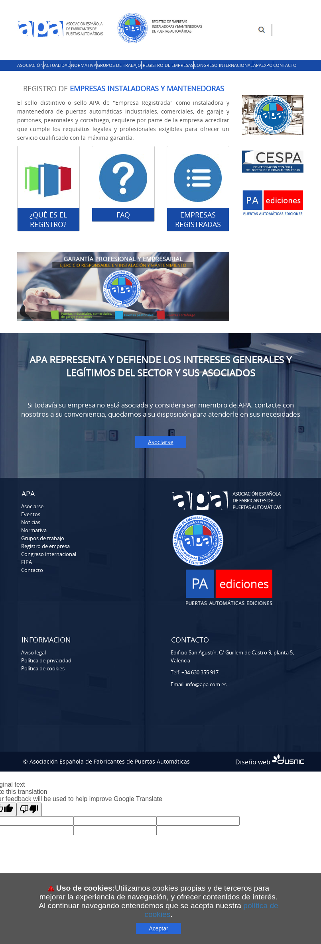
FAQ (123, 214)
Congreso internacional (48, 554)
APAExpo (263, 65)
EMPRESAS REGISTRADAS (198, 219)
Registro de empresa (45, 546)
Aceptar (158, 928)
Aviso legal (33, 652)
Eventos (30, 514)
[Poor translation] (29, 809)
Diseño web (269, 762)
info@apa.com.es (206, 684)
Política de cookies (43, 668)
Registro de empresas (168, 65)
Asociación (30, 65)
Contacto (285, 65)
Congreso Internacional (223, 65)
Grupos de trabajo (119, 65)
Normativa (83, 65)
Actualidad (57, 65)
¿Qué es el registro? (48, 219)
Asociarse (160, 442)
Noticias (30, 522)
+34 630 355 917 (200, 672)
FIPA (26, 562)
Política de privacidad (46, 660)
